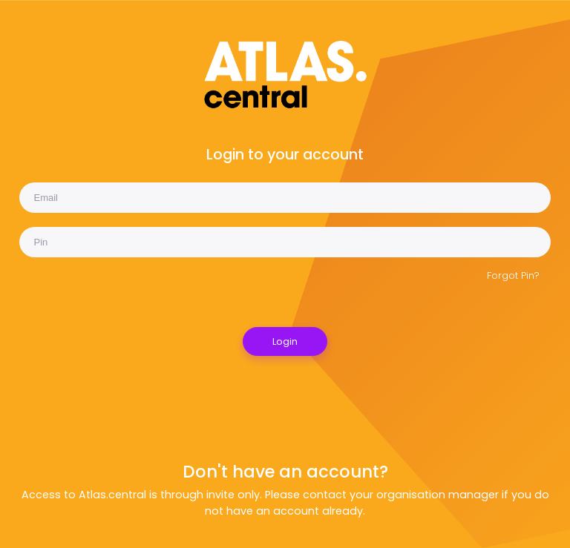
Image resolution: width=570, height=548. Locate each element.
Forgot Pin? (513, 275)
